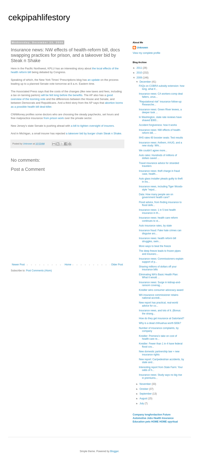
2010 (140, 72)
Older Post (117, 264)
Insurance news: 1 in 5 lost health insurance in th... (157, 211)
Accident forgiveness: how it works (158, 125)
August (144, 398)
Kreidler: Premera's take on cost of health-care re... (158, 337)
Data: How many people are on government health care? (156, 196)
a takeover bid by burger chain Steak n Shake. (94, 133)
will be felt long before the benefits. (62, 95)
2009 (140, 77)
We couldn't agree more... (153, 150)
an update (94, 79)
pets (148, 421)
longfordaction (154, 414)
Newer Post (18, 264)
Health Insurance (164, 418)
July (142, 403)
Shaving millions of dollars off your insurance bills (158, 268)
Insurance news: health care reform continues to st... (158, 219)
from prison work (54, 118)
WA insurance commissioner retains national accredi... (158, 296)
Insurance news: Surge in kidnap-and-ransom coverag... (160, 284)
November (146, 384)
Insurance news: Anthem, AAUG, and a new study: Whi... (160, 144)
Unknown (142, 47)
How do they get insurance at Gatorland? (161, 318)
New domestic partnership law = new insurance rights (159, 353)
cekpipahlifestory (39, 17)
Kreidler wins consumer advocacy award (161, 290)
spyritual (172, 421)
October (144, 389)
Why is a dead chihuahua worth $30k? (160, 323)
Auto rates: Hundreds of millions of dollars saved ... (158, 157)
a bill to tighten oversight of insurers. (93, 125)
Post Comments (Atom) (39, 270)
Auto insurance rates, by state (155, 225)
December (146, 81)
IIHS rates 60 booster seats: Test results (161, 137)
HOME (155, 421)
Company (139, 414)
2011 (140, 67)
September (146, 393)
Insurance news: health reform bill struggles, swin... (157, 240)
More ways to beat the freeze (155, 246)
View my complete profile (146, 53)
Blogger (114, 451)
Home (68, 264)
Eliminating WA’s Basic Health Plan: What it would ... (158, 276)
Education (139, 421)
